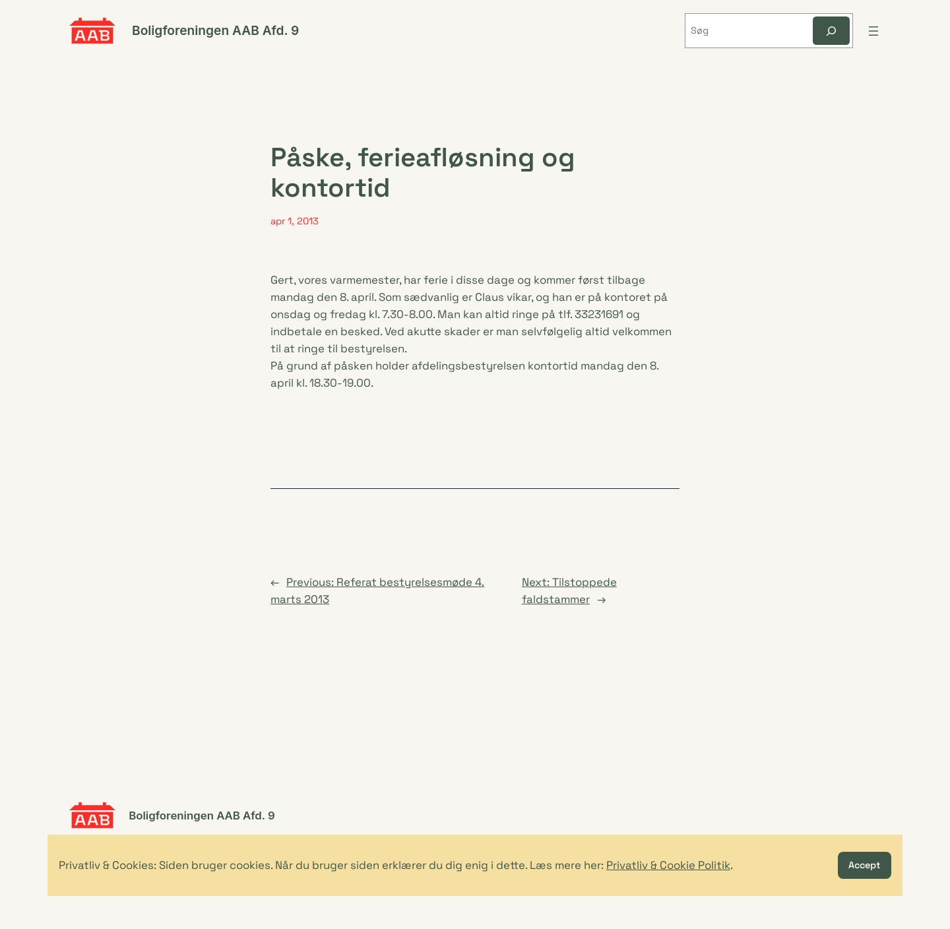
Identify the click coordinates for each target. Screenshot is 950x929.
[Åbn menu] (873, 31)
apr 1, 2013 (294, 221)
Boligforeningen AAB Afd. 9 (215, 30)
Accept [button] (864, 865)
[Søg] (831, 30)
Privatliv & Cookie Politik (668, 865)
